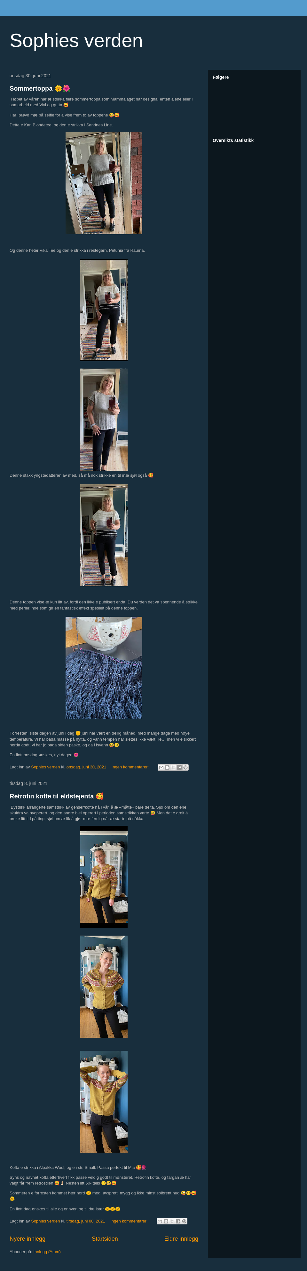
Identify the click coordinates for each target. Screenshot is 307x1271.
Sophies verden (76, 40)
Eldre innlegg (181, 1239)
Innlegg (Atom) (46, 1251)
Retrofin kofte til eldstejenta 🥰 (57, 796)
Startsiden (105, 1239)
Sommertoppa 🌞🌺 (40, 88)
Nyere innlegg (27, 1239)
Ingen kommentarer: (131, 767)
